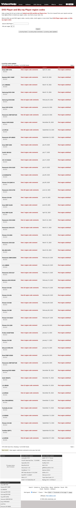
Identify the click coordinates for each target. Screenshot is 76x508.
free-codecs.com (51, 496)
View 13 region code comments (30, 385)
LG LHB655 (5, 265)
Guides (46, 4)
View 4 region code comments (29, 257)
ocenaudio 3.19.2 (25, 458)
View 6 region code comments (29, 77)
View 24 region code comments (30, 438)
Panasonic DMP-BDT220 (9, 115)
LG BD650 (5, 415)
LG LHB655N (6, 85)
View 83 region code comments (30, 295)
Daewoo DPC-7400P (8, 77)
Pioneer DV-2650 (7, 235)
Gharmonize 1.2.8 (25, 467)
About (60, 4)
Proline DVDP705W (8, 333)
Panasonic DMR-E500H (9, 257)
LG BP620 (5, 393)
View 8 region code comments (29, 310)
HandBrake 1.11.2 (25, 470)
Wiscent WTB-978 (7, 348)
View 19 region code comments (30, 287)
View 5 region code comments (29, 107)
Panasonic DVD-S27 (8, 273)
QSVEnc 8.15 (45, 472)
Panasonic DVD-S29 (8, 242)
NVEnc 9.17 (24, 477)
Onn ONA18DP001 (7, 400)
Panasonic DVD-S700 (8, 190)
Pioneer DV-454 (7, 295)
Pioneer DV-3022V (7, 318)
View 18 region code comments (30, 115)
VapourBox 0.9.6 (25, 463)
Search (31, 487)
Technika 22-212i (7, 408)
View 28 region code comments (30, 190)
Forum (20, 4)
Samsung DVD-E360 (8, 100)
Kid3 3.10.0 (45, 465)
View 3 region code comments (29, 137)
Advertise (56, 487)
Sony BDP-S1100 (7, 212)
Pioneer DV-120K (7, 325)
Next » (72, 65)
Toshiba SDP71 (6, 430)
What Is (53, 4)
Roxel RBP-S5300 (7, 355)
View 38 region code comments (30, 130)
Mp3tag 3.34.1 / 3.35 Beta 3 (48, 480)
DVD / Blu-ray (37, 4)
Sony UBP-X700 (7, 70)
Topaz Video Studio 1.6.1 (48, 477)
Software (28, 4)
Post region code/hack (64, 69)
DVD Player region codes (60, 18)
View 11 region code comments (30, 220)
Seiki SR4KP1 (6, 378)
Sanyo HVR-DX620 (7, 122)
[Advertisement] (39, 47)
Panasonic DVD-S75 (8, 227)
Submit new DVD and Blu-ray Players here (35, 13)
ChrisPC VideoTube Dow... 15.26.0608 (30, 460)
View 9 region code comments (29, 145)
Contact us (37, 487)
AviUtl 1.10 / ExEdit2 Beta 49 (28, 480)
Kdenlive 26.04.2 (46, 470)
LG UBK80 (5, 385)
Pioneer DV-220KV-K (8, 182)
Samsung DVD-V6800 (8, 370)
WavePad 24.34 (25, 465)
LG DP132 (5, 130)
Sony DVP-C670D (7, 107)
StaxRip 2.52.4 (45, 463)
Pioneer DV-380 (7, 310)
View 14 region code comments (30, 100)
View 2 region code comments (29, 69)
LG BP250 (5, 438)
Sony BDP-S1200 (7, 205)
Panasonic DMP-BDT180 (9, 363)
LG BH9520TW (6, 175)
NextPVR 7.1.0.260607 (26, 475)
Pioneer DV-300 (7, 423)
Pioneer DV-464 (7, 197)
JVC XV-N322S (6, 160)
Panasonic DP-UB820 (8, 137)
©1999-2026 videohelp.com (48, 499)
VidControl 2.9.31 (46, 475)
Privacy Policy (45, 487)
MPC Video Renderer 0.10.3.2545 (29, 472)
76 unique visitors (10, 465)
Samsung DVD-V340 (8, 92)
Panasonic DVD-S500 (8, 220)
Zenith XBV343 (6, 152)
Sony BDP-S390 (7, 145)
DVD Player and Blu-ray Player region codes (23, 9)
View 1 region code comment (29, 85)
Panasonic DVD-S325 (8, 167)
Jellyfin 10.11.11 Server (47, 458)
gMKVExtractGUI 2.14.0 (47, 467)
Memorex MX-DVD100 (8, 280)
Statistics (46, 489)
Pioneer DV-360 (7, 288)
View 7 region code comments (29, 197)
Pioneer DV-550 (7, 303)
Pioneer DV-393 (7, 340)
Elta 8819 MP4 (6, 250)
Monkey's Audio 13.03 (47, 460)
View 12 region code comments (30, 227)
